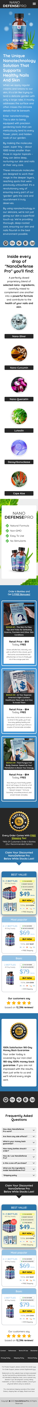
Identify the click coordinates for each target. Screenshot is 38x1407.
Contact (3, 1351)
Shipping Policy (19, 1358)
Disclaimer (34, 1351)
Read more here (29, 1391)
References (12, 1351)
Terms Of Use (23, 1351)
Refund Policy (32, 1358)
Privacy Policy (5, 1358)
